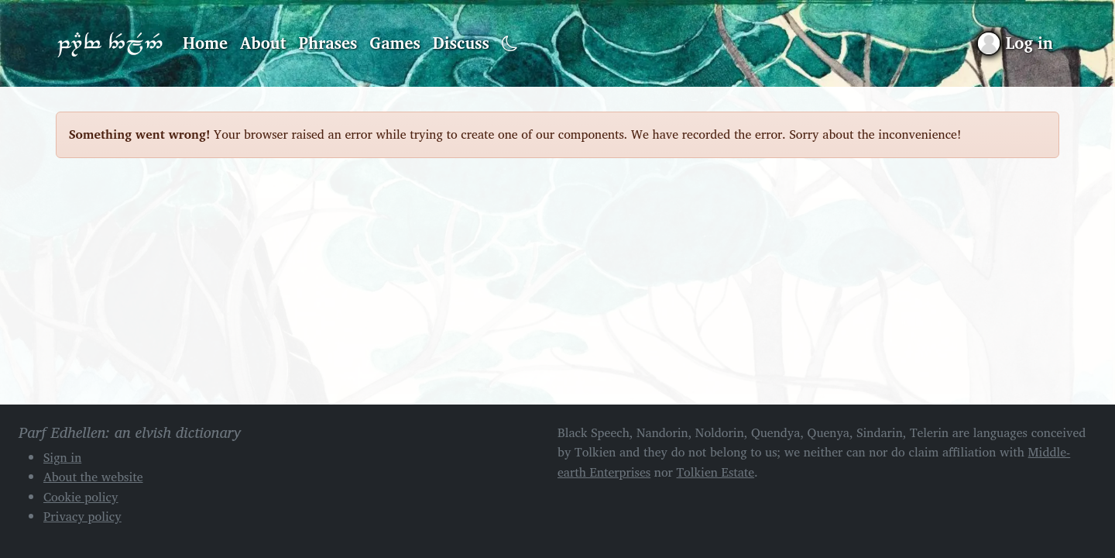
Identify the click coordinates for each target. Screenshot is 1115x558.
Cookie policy (80, 497)
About (263, 42)
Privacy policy (82, 516)
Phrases (328, 42)
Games (394, 42)
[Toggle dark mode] (510, 44)
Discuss (461, 42)
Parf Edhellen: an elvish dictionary (110, 43)
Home (205, 42)
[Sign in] (1015, 43)
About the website (93, 477)
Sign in (62, 457)
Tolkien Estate (716, 472)
